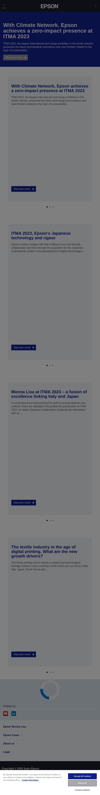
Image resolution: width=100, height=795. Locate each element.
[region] (50, 782)
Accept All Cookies (82, 776)
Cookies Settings (82, 790)
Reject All (82, 783)
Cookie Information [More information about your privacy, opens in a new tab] (30, 780)
